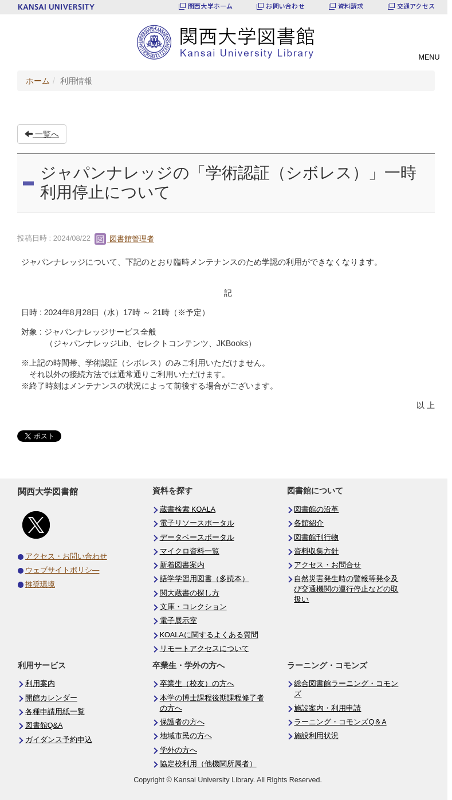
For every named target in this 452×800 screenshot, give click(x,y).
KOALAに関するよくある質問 (209, 635)
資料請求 (351, 6)
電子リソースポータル (197, 523)
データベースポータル (197, 538)
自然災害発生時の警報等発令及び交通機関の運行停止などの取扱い (346, 589)
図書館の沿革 (316, 509)
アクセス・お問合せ (327, 565)
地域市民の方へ (186, 736)
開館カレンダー (51, 698)
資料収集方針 (316, 551)
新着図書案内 (182, 565)
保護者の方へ (182, 722)
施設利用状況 (316, 736)
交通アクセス (416, 6)
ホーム (38, 80)
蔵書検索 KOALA (188, 509)
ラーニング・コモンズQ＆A (340, 722)
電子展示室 (178, 621)
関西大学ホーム (210, 6)
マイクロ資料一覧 (189, 551)
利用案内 (40, 684)
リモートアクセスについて (204, 649)
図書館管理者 (124, 238)
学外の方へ (178, 750)
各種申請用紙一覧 (55, 712)
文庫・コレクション (193, 607)
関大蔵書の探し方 (189, 593)
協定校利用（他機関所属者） (208, 764)
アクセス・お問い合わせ (66, 556)
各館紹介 (309, 523)
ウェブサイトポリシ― (62, 570)
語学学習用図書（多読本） (204, 579)
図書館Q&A (44, 725)
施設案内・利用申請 (327, 708)
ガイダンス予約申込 (58, 740)
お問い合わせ (285, 6)
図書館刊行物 (316, 538)
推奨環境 (40, 585)
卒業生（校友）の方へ (197, 684)
